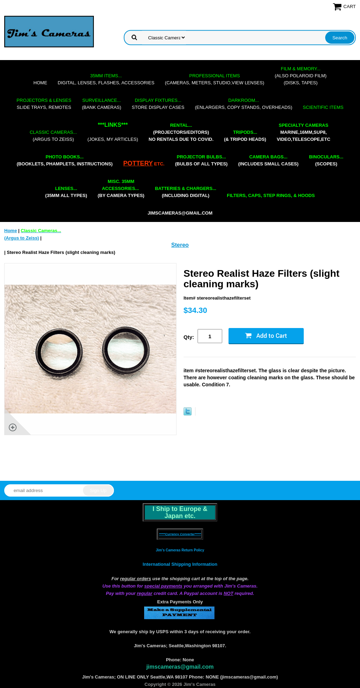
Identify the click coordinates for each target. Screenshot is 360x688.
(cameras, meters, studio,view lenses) (214, 79)
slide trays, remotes (44, 104)
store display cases (158, 104)
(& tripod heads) (245, 136)
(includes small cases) (268, 160)
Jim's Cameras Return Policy (180, 550)
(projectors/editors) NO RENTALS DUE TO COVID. (181, 132)
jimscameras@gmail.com (180, 213)
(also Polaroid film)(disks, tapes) (301, 75)
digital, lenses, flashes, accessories (106, 79)
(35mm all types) (66, 192)
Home (40, 82)
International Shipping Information (180, 564)
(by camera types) (121, 188)
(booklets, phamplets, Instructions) (64, 160)
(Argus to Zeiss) (53, 136)
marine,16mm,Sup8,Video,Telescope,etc (303, 132)
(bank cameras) (101, 104)
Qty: (189, 337)
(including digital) (186, 192)
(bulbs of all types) (201, 160)
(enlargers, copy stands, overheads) (243, 104)
